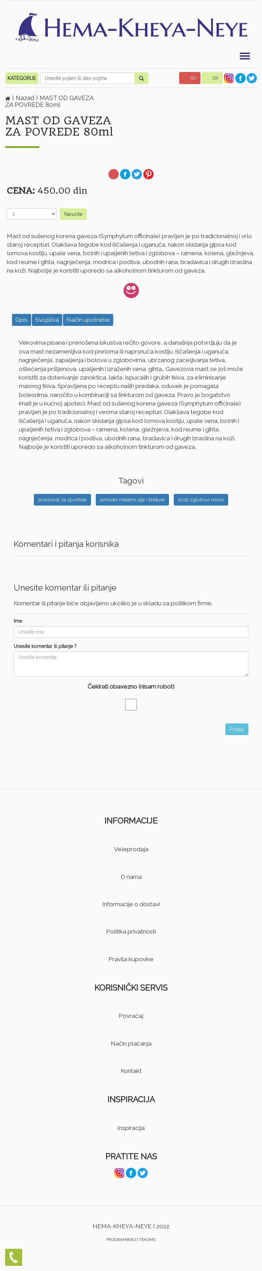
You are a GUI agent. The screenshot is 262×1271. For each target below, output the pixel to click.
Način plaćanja (131, 1043)
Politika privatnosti (131, 931)
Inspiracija (131, 1127)
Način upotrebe (88, 319)
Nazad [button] (26, 97)
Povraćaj (131, 1015)
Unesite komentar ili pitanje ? (45, 646)
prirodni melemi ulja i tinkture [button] (132, 499)
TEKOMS (147, 1239)
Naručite (73, 214)
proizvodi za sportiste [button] (62, 499)
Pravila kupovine (131, 959)
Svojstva (47, 319)
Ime (18, 621)
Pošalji (237, 729)
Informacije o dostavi (131, 904)
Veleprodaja (131, 849)
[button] (189, 78)
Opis (21, 319)
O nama (131, 876)
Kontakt (131, 1070)
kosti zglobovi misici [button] (201, 499)
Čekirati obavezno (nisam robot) (131, 686)
